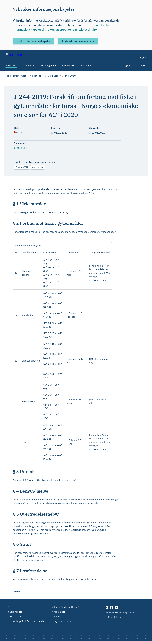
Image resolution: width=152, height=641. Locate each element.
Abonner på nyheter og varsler (120, 612)
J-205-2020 (20, 147)
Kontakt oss (59, 611)
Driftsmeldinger (113, 617)
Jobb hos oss (16, 611)
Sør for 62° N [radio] (22, 167)
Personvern (15, 616)
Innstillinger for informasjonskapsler (27, 621)
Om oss (13, 606)
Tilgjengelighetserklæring (66, 606)
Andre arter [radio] (37, 167)
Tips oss (58, 616)
